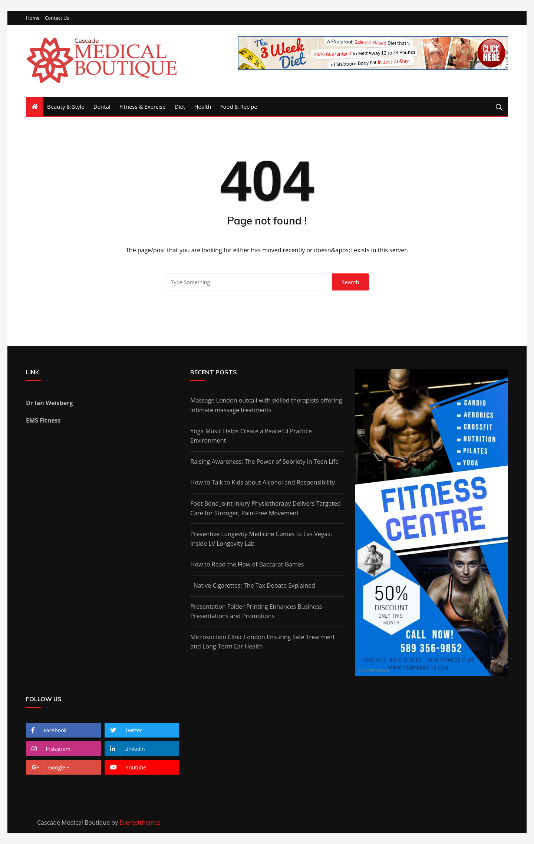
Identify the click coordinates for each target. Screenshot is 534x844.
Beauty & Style (66, 106)
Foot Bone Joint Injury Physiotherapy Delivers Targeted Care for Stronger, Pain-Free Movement (265, 508)
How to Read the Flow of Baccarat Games (247, 564)
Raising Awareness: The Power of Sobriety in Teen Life (264, 461)
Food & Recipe (238, 106)
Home (33, 18)
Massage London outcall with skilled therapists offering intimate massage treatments (266, 405)
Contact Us (57, 18)
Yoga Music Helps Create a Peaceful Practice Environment (251, 436)
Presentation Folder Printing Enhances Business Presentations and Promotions (256, 611)
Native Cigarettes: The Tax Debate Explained (252, 585)
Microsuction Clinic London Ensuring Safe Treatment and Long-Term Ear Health (262, 642)
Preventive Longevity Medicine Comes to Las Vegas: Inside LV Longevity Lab (261, 539)
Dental (102, 106)
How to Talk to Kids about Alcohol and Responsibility (262, 482)
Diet (180, 106)
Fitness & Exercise (142, 106)
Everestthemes (140, 822)
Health (202, 106)
